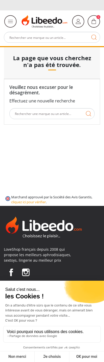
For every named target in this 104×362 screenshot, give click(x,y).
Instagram (26, 272)
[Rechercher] (52, 37)
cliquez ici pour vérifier (28, 202)
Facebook (11, 272)
